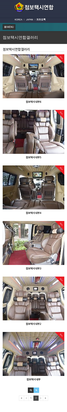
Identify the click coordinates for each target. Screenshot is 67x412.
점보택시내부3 (33, 268)
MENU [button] (9, 27)
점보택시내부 (33, 379)
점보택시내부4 (33, 213)
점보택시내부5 (33, 157)
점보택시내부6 (33, 102)
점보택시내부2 (33, 324)
